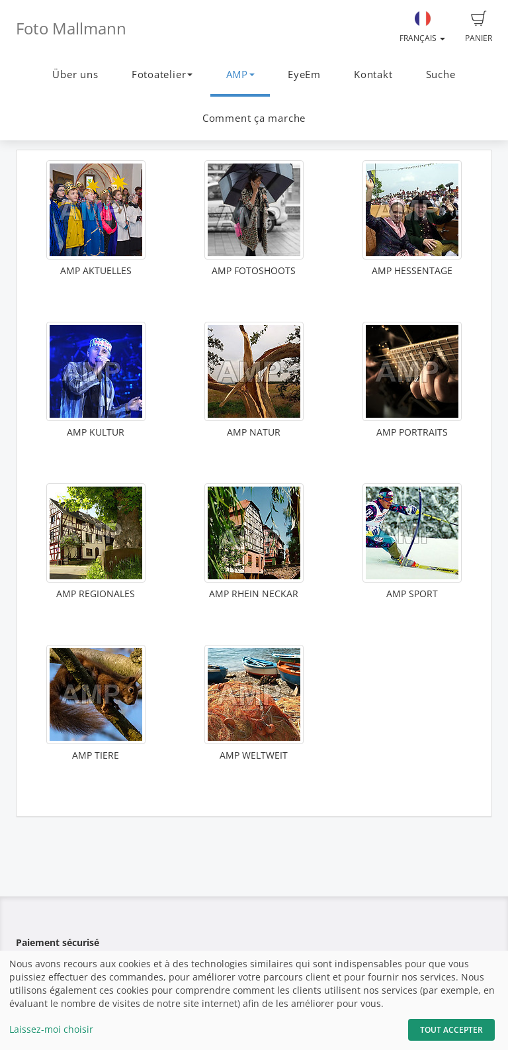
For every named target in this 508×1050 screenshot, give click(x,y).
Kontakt (373, 74)
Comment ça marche (254, 118)
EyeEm (304, 74)
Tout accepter (451, 1029)
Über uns (75, 74)
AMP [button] (240, 74)
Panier (478, 27)
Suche (441, 74)
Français (422, 27)
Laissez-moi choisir (51, 1029)
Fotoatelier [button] (162, 74)
